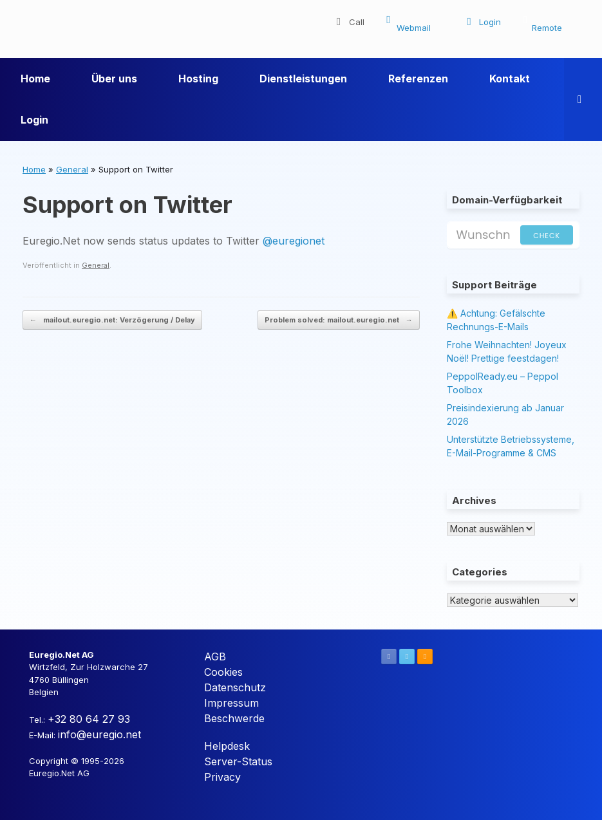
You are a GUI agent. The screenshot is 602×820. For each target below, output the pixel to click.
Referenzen (418, 78)
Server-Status (238, 761)
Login (34, 119)
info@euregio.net (99, 734)
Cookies (223, 672)
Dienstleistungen (303, 78)
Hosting (198, 78)
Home (35, 78)
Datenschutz (235, 687)
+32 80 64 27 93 (89, 719)
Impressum (231, 702)
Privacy (222, 776)
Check (546, 235)
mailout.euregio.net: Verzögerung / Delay (112, 320)
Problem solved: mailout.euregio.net (339, 320)
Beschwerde (234, 718)
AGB (215, 656)
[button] (583, 99)
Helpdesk (227, 746)
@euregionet (294, 240)
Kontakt (509, 78)
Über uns (114, 78)
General (72, 169)
